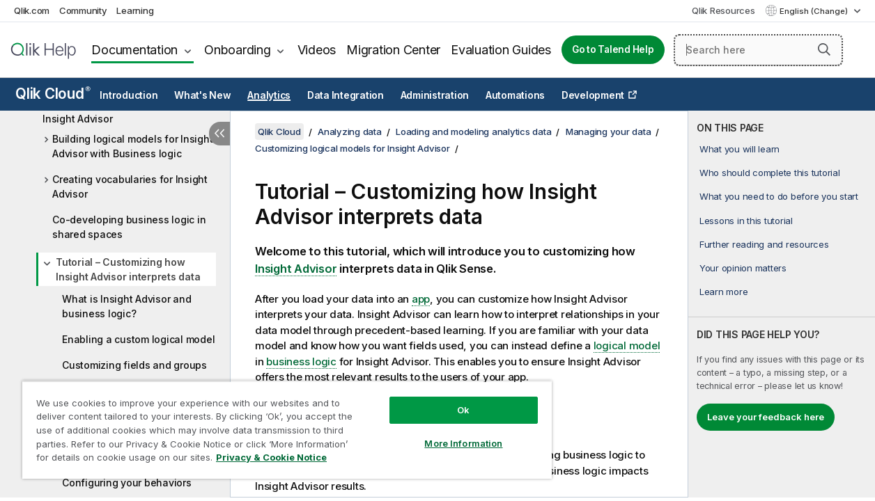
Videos (316, 49)
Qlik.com (31, 10)
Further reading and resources (764, 244)
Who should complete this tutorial (769, 172)
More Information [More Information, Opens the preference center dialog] (445, 432)
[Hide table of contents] (219, 133)
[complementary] (781, 304)
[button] (824, 49)
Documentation (134, 49)
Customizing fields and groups (134, 365)
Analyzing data (350, 131)
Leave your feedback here (765, 416)
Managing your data (608, 131)
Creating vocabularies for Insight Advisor (130, 186)
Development (593, 95)
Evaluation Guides (501, 49)
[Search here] (758, 50)
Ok (445, 399)
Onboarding (237, 49)
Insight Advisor (295, 269)
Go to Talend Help (613, 49)
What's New (202, 95)
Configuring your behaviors (127, 482)
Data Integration (345, 95)
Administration (435, 95)
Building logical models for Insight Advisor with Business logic (132, 146)
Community (83, 10)
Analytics (269, 95)
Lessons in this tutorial (746, 220)
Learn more (723, 291)
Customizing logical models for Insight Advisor (115, 111)
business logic (301, 361)
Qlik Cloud (53, 93)
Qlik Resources (723, 10)
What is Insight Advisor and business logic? (126, 306)
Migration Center (393, 49)
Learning (134, 10)
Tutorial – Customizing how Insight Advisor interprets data (128, 269)
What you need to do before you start (778, 196)
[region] (275, 424)
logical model (627, 345)
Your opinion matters (743, 267)
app (421, 298)
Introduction (128, 95)
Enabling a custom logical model (138, 339)
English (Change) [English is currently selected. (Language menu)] (815, 11)
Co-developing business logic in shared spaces (129, 227)
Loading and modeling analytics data (473, 131)
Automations (515, 95)
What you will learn (739, 148)
